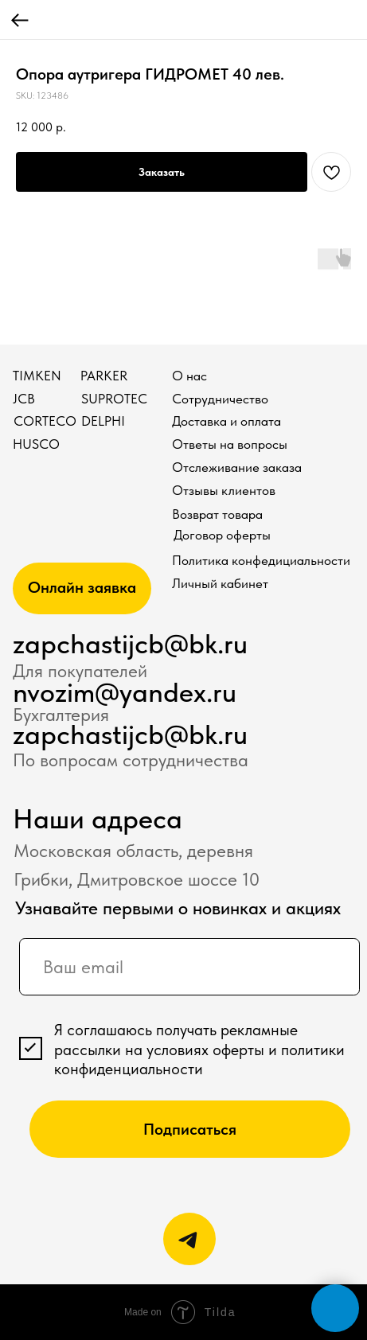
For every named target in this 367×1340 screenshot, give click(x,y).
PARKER (103, 376)
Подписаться (189, 1129)
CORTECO (45, 421)
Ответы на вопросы (229, 444)
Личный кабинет (220, 583)
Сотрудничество (220, 399)
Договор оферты (222, 535)
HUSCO (36, 444)
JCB (24, 399)
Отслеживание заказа (237, 467)
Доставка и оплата (226, 421)
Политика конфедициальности (261, 560)
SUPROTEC (114, 399)
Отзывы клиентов (223, 490)
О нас (189, 376)
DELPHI (103, 421)
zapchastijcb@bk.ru (130, 643)
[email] (189, 966)
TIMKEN (37, 376)
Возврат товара (217, 514)
